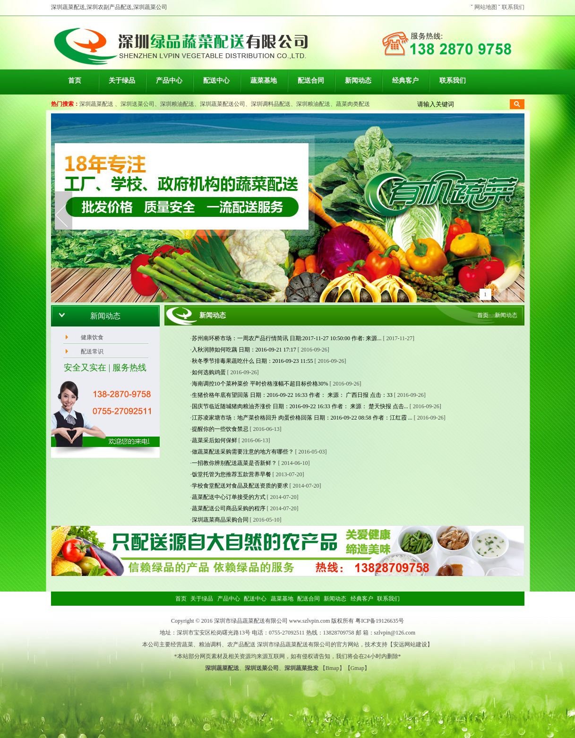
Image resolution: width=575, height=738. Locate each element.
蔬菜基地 (263, 80)
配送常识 (92, 351)
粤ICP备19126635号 (379, 621)
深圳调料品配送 (271, 104)
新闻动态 (358, 80)
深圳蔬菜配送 (96, 104)
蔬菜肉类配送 (353, 104)
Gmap (357, 668)
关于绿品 (122, 80)
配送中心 (216, 80)
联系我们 (513, 7)
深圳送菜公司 (137, 104)
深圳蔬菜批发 (301, 668)
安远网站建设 (410, 644)
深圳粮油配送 (177, 104)
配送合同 (311, 80)
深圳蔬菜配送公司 (222, 104)
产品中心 (169, 80)
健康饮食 (92, 337)
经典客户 (405, 80)
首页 (74, 80)
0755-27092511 (287, 632)
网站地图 (485, 7)
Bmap (332, 668)
